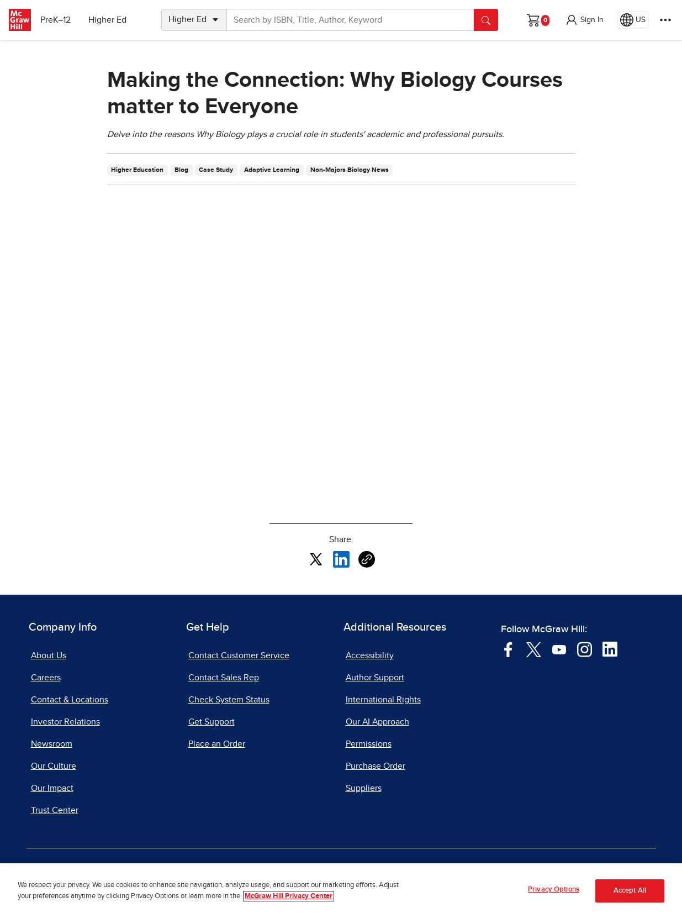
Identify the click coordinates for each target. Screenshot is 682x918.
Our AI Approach (377, 721)
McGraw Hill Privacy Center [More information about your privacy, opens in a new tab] (288, 896)
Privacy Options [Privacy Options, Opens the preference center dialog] (553, 889)
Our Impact (52, 788)
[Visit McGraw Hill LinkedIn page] (609, 648)
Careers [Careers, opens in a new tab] (46, 677)
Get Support (211, 721)
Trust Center (54, 810)
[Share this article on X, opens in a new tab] (316, 558)
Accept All (630, 890)
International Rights (383, 699)
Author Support (375, 677)
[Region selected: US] (633, 20)
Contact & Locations (69, 699)
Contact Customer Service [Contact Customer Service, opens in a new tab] (238, 655)
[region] (341, 890)
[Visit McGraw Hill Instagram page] (584, 648)
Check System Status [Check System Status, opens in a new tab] (228, 699)
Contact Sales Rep (223, 677)
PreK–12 (59, 19)
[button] (584, 20)
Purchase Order (375, 766)
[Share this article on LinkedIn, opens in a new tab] (341, 558)
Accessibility (370, 655)
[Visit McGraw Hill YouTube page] (559, 648)
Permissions (369, 743)
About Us (48, 655)
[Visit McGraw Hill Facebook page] (508, 648)
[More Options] (665, 20)
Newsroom (51, 743)
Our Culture (53, 766)
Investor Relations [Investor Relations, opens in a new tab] (65, 721)
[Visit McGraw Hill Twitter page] (533, 648)
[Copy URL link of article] (366, 559)
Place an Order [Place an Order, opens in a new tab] (216, 743)
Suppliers (364, 788)
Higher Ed (111, 19)
